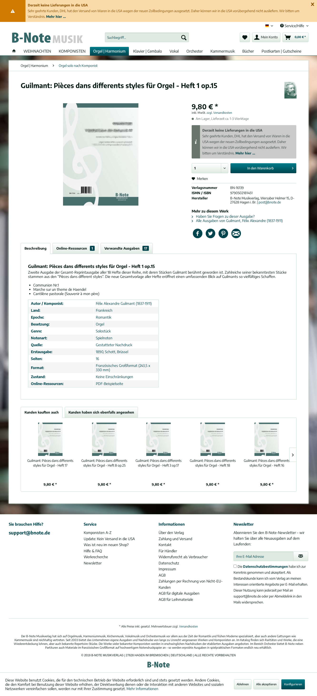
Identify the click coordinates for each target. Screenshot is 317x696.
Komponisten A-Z (98, 532)
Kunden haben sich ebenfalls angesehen (101, 412)
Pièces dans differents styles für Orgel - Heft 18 (213, 463)
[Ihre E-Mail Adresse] (263, 556)
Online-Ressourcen (75, 248)
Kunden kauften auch (41, 412)
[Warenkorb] (295, 37)
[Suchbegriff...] (147, 37)
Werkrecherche (96, 557)
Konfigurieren (293, 684)
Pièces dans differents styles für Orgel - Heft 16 (267, 463)
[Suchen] (184, 37)
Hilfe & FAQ (93, 551)
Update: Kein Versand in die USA (109, 539)
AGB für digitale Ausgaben (179, 593)
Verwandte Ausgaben (126, 248)
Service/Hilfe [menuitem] (292, 26)
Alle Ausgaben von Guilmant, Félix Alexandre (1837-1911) (237, 220)
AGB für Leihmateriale (176, 599)
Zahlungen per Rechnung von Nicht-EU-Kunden (191, 584)
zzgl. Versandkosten (219, 112)
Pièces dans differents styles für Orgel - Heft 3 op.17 (158, 463)
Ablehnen (243, 684)
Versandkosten (188, 626)
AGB (162, 575)
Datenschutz (169, 563)
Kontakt (165, 545)
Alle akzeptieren (266, 684)
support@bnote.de (29, 532)
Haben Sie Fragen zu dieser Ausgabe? (223, 216)
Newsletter (93, 563)
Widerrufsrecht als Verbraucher (183, 557)
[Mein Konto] (266, 37)
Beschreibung (35, 248)
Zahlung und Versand (175, 539)
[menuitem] (147, 37)
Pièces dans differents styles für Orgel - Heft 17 (50, 463)
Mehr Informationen (142, 688)
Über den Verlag (171, 532)
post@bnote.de (269, 202)
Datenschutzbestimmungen (265, 566)
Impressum (167, 569)
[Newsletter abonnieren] (300, 556)
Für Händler (168, 551)
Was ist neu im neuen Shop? (106, 545)
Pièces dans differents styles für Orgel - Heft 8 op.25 (104, 463)
